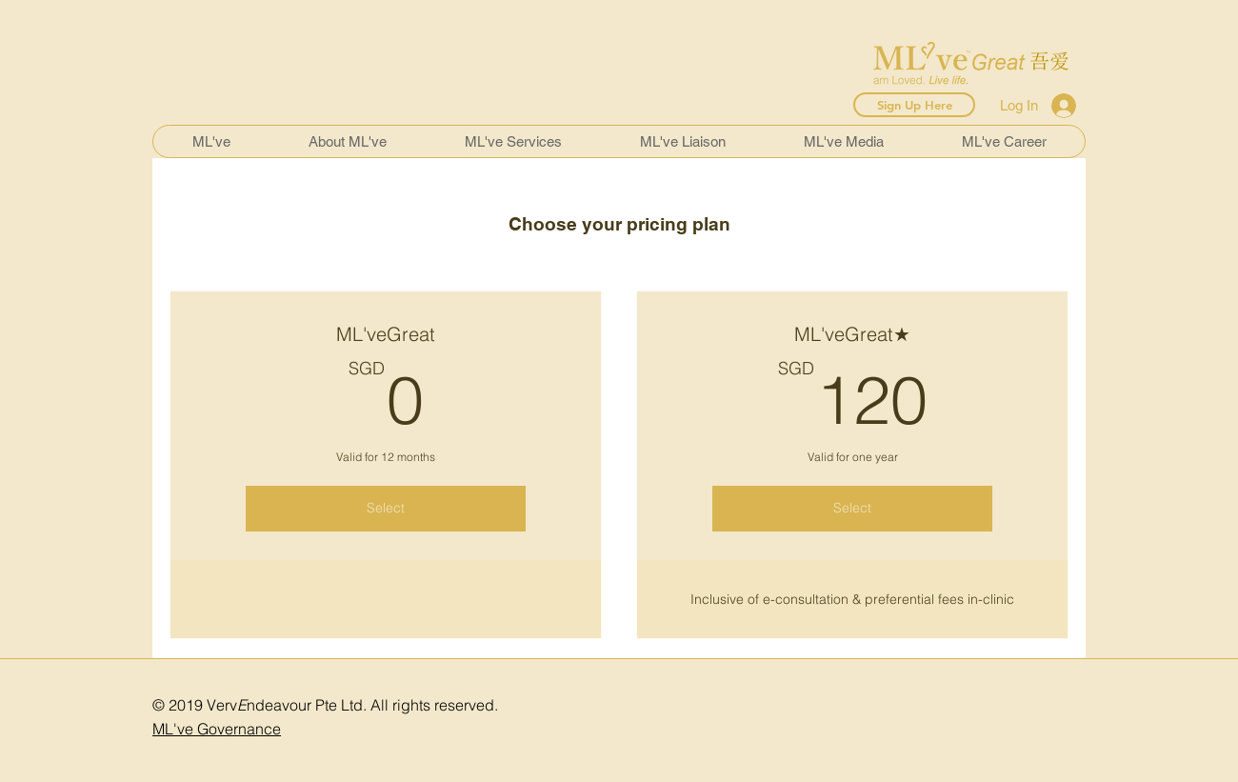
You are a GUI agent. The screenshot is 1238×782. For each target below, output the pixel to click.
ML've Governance (216, 728)
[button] (347, 141)
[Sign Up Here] (914, 104)
